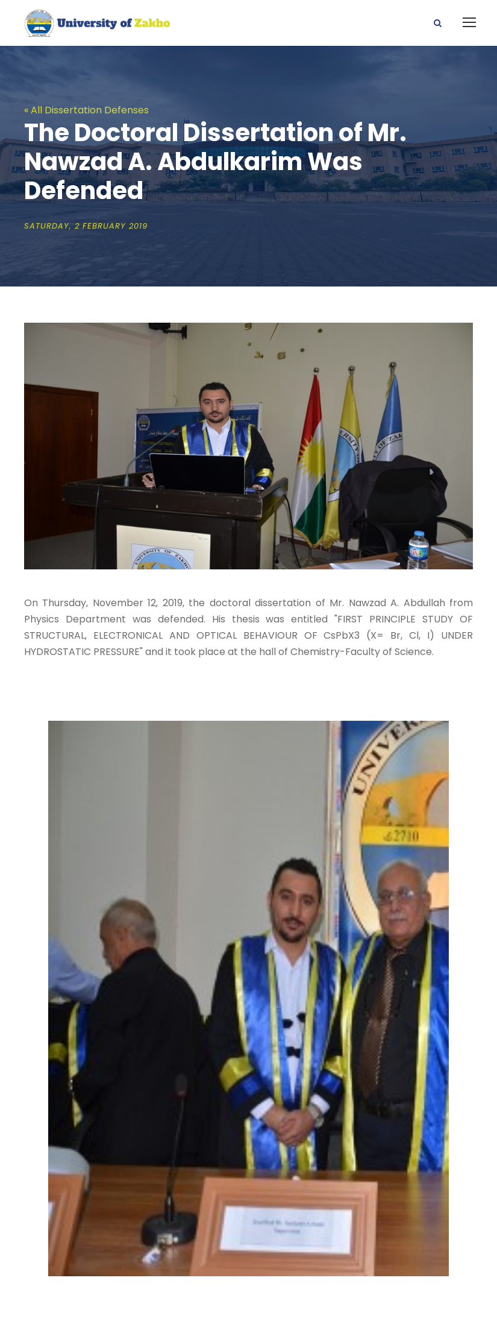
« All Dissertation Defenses (86, 110)
